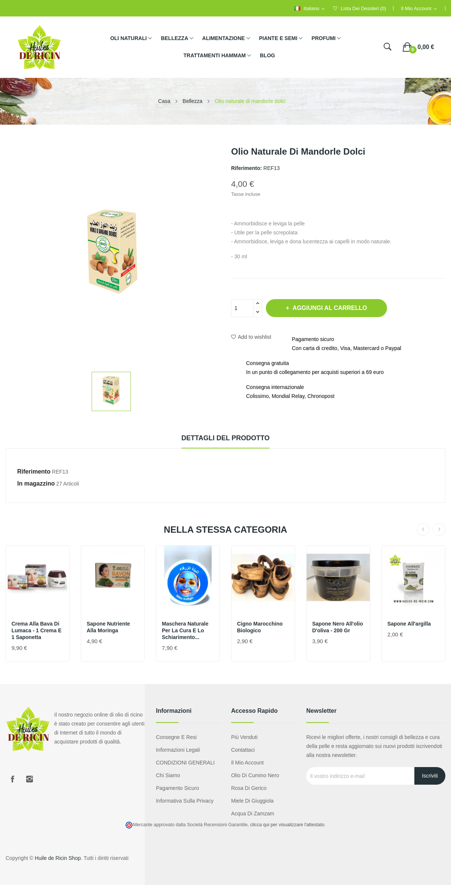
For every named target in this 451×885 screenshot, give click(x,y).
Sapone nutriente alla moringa (108, 627)
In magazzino (36, 483)
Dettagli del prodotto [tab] (225, 438)
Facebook (12, 779)
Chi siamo (168, 775)
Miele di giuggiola (252, 801)
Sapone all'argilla (409, 624)
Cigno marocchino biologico (260, 627)
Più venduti (244, 737)
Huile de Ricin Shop (58, 858)
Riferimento (33, 471)
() (359, 8)
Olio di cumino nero (255, 775)
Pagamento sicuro (177, 788)
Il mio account (247, 763)
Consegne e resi (176, 737)
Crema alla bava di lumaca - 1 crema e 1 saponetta (37, 630)
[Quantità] (242, 308)
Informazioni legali (178, 750)
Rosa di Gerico (249, 788)
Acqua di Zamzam (252, 813)
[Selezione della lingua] (310, 9)
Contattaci (243, 750)
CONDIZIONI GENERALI (185, 763)
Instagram (29, 779)
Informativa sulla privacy (185, 801)
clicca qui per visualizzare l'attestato (287, 824)
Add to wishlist (251, 337)
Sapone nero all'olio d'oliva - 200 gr (337, 627)
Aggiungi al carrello (330, 308)
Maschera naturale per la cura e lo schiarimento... (185, 630)
